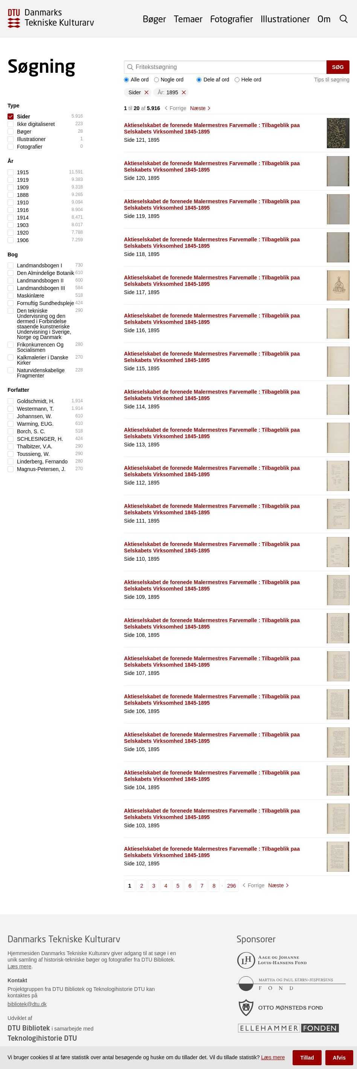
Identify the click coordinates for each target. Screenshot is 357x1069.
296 (231, 886)
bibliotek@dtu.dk (27, 1004)
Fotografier (231, 18)
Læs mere (19, 966)
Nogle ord (169, 80)
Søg (338, 67)
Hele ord (248, 80)
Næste (198, 108)
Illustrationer (285, 18)
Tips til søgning (331, 80)
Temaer (188, 18)
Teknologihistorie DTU (42, 1038)
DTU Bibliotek (29, 1028)
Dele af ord (213, 80)
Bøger (154, 18)
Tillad (307, 1058)
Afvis (339, 1058)
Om (324, 18)
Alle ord (136, 80)
